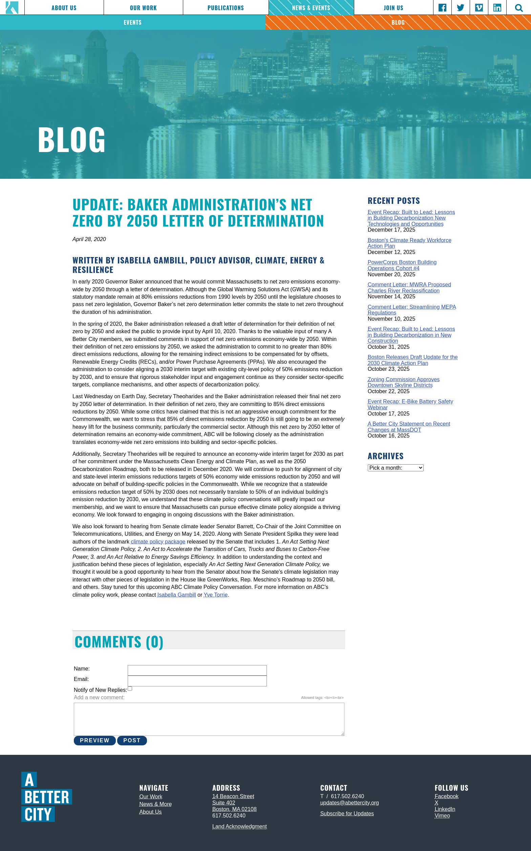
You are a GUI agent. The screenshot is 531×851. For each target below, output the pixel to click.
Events (133, 22)
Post (132, 740)
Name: (82, 669)
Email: (81, 679)
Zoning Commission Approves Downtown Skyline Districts (404, 382)
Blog (398, 22)
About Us (64, 8)
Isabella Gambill (176, 595)
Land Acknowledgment (239, 826)
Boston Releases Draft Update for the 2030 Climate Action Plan (413, 360)
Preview (95, 740)
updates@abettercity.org (349, 803)
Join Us (393, 8)
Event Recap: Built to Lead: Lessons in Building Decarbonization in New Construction (411, 335)
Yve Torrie (216, 595)
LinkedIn (445, 809)
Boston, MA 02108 (234, 809)
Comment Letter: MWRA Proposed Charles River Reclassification (409, 288)
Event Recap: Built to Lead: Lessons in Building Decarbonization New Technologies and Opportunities (411, 218)
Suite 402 (223, 803)
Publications (226, 8)
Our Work (143, 8)
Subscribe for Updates (347, 813)
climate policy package (158, 542)
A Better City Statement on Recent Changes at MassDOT (409, 427)
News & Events (311, 8)
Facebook (447, 796)
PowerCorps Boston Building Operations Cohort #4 (402, 265)
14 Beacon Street (233, 796)
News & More (155, 804)
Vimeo (442, 815)
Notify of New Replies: (100, 690)
